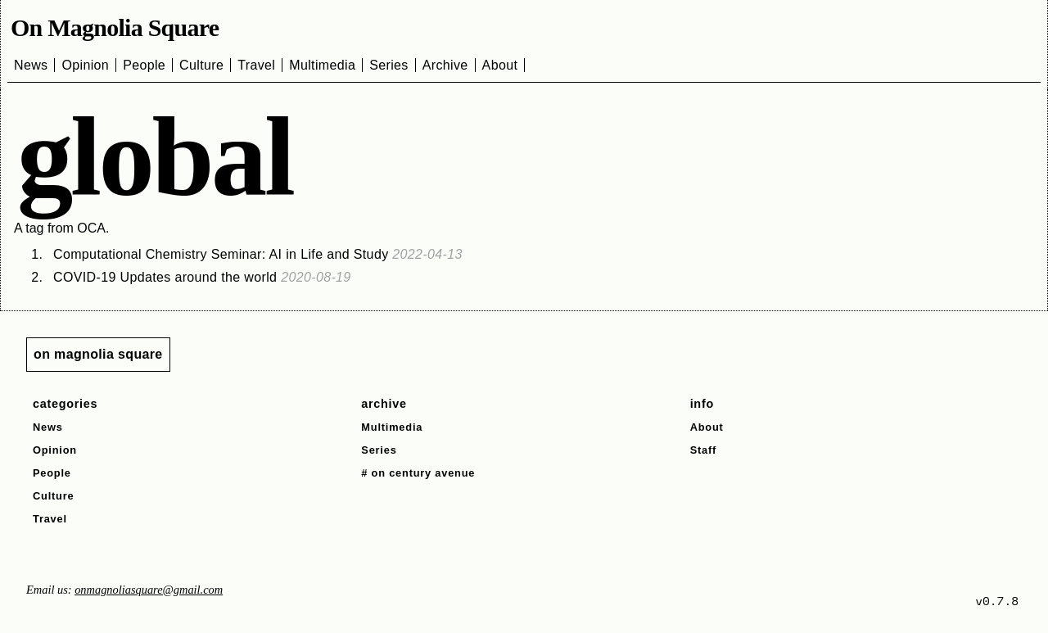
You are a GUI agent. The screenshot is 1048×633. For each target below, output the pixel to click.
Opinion (85, 65)
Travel (256, 65)
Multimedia (322, 65)
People (144, 65)
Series (389, 65)
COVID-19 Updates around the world (202, 277)
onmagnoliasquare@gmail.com (149, 589)
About (500, 65)
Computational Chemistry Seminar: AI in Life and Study (258, 254)
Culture (201, 65)
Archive (445, 65)
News (30, 65)
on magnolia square (98, 354)
